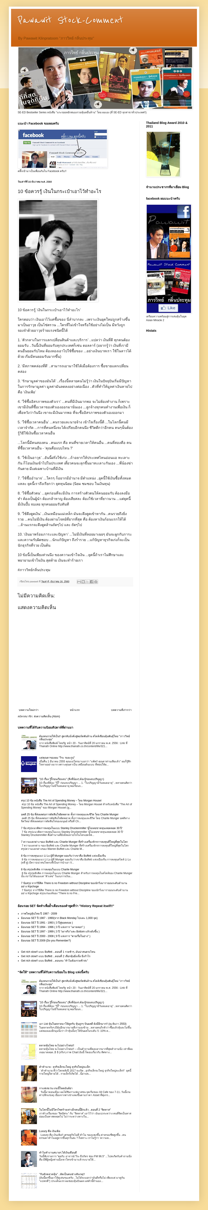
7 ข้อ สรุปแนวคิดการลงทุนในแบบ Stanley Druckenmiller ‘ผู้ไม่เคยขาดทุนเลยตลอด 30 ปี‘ (72, 828)
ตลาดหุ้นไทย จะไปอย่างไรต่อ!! (56, 1045)
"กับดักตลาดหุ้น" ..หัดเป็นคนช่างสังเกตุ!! (62, 1174)
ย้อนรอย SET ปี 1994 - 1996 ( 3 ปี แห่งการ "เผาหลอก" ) (53, 927)
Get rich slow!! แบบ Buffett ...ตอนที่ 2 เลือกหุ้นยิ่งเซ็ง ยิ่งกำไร (55, 956)
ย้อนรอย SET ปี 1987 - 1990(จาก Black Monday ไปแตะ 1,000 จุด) (59, 918)
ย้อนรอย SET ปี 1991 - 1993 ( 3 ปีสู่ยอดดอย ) (47, 922)
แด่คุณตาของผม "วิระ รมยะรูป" (57, 757)
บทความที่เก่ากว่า (121, 710)
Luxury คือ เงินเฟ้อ (49, 1131)
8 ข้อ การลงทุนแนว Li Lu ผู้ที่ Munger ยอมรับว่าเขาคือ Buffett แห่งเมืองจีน (63, 855)
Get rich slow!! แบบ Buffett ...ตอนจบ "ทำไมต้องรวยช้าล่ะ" (54, 960)
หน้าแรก (75, 710)
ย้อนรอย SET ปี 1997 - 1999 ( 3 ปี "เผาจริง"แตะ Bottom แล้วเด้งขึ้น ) (60, 931)
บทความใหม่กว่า (29, 710)
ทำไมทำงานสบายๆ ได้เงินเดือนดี (58, 1152)
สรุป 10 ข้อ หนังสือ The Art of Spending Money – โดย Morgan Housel (61, 800)
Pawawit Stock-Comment (70, 20)
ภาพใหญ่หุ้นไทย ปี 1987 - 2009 (39, 913)
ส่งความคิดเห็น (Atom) (47, 716)
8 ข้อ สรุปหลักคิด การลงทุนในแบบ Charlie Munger (50, 869)
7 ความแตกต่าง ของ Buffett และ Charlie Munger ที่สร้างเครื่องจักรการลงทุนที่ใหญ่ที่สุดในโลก (74, 841)
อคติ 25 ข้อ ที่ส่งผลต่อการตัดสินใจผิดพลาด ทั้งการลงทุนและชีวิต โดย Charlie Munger (69, 814)
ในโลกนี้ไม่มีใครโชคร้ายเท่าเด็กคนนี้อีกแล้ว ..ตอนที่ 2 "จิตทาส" (75, 1109)
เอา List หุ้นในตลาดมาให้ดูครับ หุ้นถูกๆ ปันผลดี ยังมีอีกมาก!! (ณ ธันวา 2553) (83, 1023)
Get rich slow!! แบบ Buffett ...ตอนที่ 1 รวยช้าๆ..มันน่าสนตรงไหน (58, 951)
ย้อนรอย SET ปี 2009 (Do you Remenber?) (46, 940)
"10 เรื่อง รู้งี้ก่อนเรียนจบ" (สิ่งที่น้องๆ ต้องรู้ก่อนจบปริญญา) (71, 779)
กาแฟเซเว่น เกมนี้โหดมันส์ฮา (56, 1088)
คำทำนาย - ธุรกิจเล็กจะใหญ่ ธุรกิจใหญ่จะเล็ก (64, 1066)
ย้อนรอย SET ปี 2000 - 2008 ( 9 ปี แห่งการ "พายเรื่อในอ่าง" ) (55, 936)
